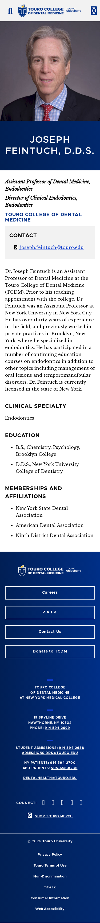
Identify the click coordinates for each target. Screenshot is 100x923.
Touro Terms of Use (50, 865)
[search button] (8, 10)
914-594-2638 (71, 747)
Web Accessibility (50, 909)
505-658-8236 (64, 768)
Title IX (50, 887)
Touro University (57, 841)
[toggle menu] (92, 10)
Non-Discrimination (50, 876)
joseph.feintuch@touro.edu (52, 247)
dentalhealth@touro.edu (50, 778)
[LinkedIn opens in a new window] (61, 803)
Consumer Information (50, 898)
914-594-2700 (63, 762)
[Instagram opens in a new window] (42, 803)
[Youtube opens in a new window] (80, 803)
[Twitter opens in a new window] (71, 803)
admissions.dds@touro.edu (50, 752)
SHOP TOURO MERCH (54, 816)
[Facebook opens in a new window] (52, 803)
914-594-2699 (57, 727)
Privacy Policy (50, 854)
